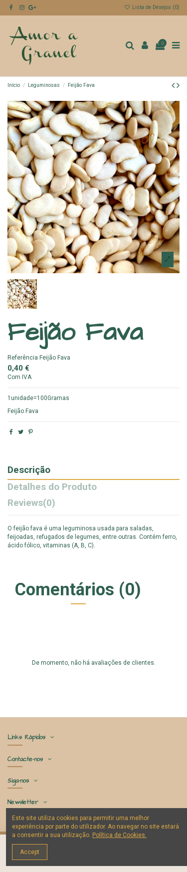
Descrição (28, 470)
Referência (22, 357)
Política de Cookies (118, 835)
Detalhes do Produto (52, 487)
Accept (29, 852)
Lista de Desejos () (152, 7)
